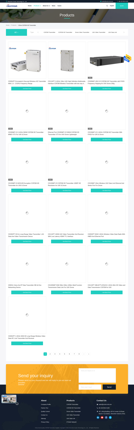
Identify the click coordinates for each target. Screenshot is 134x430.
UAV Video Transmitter (98, 32)
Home (30, 5)
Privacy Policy (45, 422)
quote (122, 5)
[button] (38, 32)
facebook (106, 417)
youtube (102, 417)
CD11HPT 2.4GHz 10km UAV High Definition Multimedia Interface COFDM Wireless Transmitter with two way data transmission (67, 84)
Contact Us (44, 415)
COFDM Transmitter (49, 32)
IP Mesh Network (71, 422)
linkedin (98, 417)
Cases (59, 5)
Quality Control (45, 411)
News (53, 5)
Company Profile (46, 404)
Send (109, 387)
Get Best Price (27, 88)
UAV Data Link (112, 32)
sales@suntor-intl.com (106, 1)
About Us (46, 5)
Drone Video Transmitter (82, 32)
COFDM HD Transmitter (65, 32)
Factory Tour (44, 408)
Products (37, 5)
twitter (110, 417)
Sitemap (43, 418)
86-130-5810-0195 (122, 1)
